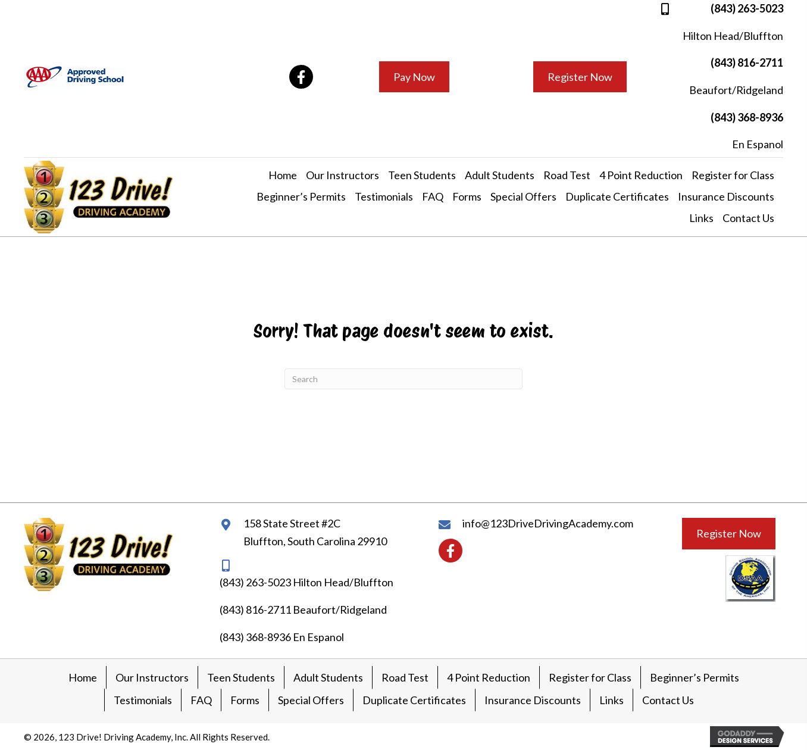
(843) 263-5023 (747, 8)
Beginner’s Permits (694, 677)
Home (82, 677)
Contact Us (668, 700)
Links (611, 700)
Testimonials (143, 700)
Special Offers (311, 700)
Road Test (404, 677)
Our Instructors (152, 677)
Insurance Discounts (532, 700)
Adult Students (328, 677)
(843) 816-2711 (747, 62)
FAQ (201, 700)
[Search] (403, 378)
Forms (244, 700)
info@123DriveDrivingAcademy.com (547, 523)
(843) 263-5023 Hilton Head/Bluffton (306, 582)
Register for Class (590, 677)
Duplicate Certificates (414, 700)
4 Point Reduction (488, 677)
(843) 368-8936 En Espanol (282, 636)
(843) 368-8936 (747, 117)
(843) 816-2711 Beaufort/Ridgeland (303, 609)
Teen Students (241, 677)
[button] (301, 77)
